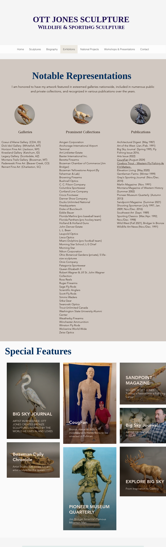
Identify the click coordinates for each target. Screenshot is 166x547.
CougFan (122, 159)
